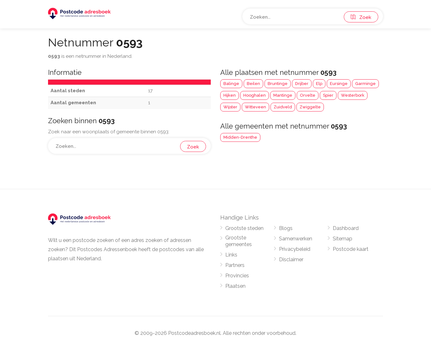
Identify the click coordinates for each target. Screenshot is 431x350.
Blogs (286, 228)
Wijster (230, 107)
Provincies (237, 276)
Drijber (301, 83)
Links (231, 255)
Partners (235, 265)
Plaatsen (235, 286)
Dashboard (346, 228)
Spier (328, 95)
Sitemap (342, 239)
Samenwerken (295, 239)
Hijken (229, 95)
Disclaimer (291, 259)
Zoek (361, 17)
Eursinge (339, 83)
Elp (319, 83)
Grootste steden (244, 228)
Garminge (365, 83)
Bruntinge (278, 83)
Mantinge (282, 95)
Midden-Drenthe (240, 137)
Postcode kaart (350, 249)
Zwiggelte (310, 107)
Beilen (253, 83)
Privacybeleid (294, 249)
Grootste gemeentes (238, 241)
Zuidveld (283, 107)
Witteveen (255, 107)
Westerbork (352, 95)
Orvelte (307, 95)
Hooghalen (254, 95)
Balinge (231, 83)
